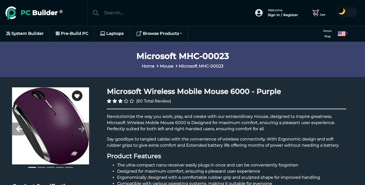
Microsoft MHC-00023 (201, 66)
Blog (327, 36)
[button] (341, 33)
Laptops (111, 33)
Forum (327, 31)
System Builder (25, 33)
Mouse (167, 66)
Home (148, 66)
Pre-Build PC (72, 33)
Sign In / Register (283, 15)
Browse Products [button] (157, 34)
